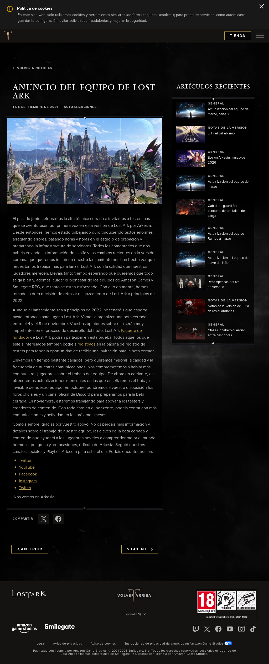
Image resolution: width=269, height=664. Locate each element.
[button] (84, 161)
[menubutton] (260, 35)
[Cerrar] (262, 6)
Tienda (238, 36)
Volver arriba (134, 596)
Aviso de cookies (103, 643)
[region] (213, 221)
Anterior (30, 549)
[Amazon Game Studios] (24, 629)
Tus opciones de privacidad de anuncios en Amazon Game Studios (178, 643)
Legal (41, 643)
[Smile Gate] (60, 629)
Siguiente (140, 549)
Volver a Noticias (32, 68)
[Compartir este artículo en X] (43, 519)
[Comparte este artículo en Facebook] (58, 519)
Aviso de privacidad (67, 643)
